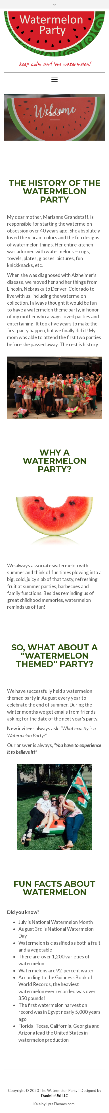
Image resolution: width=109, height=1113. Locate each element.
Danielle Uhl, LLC (54, 1095)
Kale (37, 1104)
